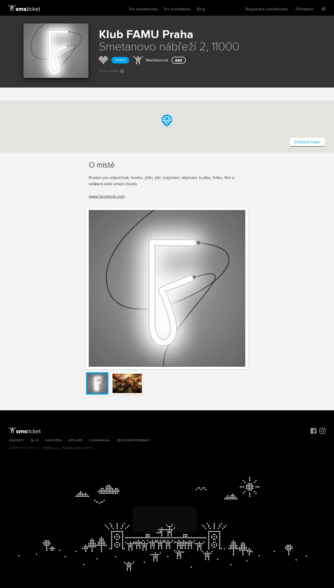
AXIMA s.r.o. (51, 448)
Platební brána (72, 448)
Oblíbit (120, 60)
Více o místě (111, 71)
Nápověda (53, 440)
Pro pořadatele (177, 9)
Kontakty (17, 440)
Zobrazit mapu (307, 142)
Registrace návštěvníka (267, 9)
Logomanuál (99, 440)
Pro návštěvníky (143, 9)
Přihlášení (304, 9)
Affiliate (75, 440)
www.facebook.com (107, 196)
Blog (201, 9)
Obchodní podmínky (133, 440)
